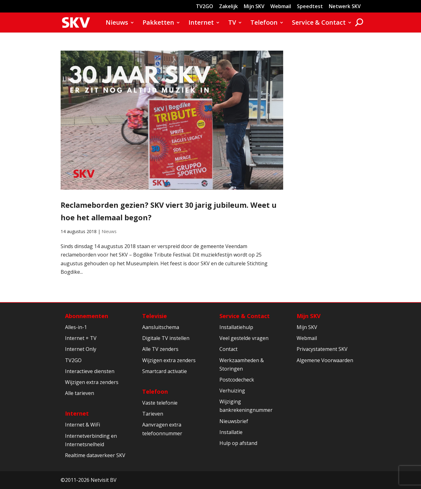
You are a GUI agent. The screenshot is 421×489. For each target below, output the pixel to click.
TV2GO (204, 7)
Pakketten (158, 23)
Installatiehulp (236, 327)
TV (232, 23)
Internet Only (80, 349)
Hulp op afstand (238, 443)
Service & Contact (319, 23)
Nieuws (117, 23)
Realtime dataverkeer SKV (95, 455)
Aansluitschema (160, 327)
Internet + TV (81, 338)
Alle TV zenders (160, 349)
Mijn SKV (254, 7)
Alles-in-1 (76, 327)
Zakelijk (228, 7)
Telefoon (264, 23)
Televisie (154, 316)
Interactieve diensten (89, 371)
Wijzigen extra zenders (91, 382)
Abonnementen (86, 316)
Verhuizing (232, 390)
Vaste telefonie (160, 402)
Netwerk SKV (345, 7)
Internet (201, 23)
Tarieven (152, 413)
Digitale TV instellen (165, 338)
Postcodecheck (236, 379)
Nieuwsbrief (233, 421)
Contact (228, 349)
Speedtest (310, 7)
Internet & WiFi (82, 424)
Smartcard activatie (164, 371)
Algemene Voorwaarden (325, 360)
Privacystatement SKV (322, 349)
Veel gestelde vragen (243, 338)
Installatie (231, 432)
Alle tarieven (79, 393)
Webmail (280, 7)
